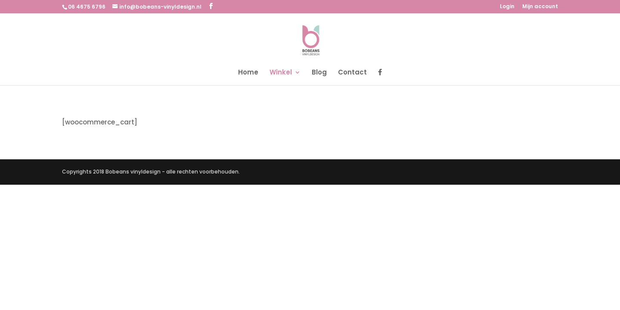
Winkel (281, 73)
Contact (352, 73)
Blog (319, 73)
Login (507, 7)
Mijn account (540, 7)
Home (248, 73)
